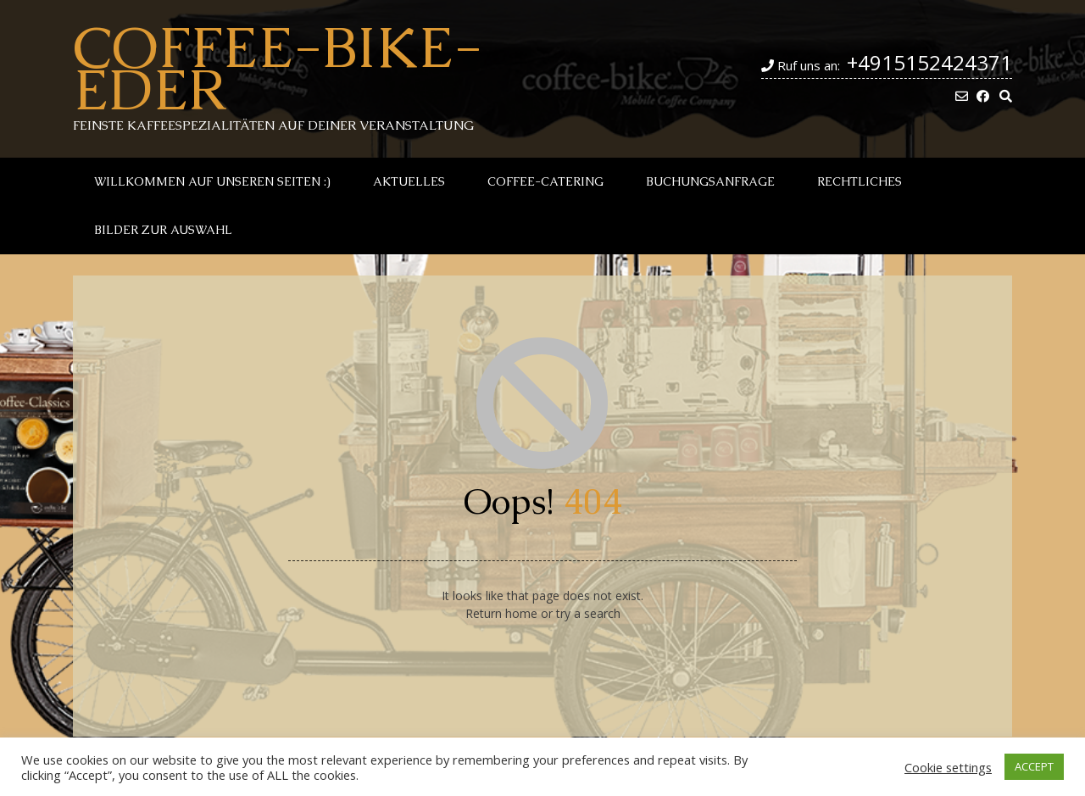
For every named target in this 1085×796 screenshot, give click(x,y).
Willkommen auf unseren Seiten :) (212, 181)
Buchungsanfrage (710, 181)
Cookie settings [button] (948, 767)
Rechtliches (859, 181)
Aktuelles (409, 181)
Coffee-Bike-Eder (277, 67)
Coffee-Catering (545, 181)
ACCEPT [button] (1034, 766)
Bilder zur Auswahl (163, 229)
